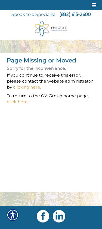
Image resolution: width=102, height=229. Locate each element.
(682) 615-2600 (75, 14)
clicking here (26, 87)
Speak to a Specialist (33, 14)
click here (17, 101)
